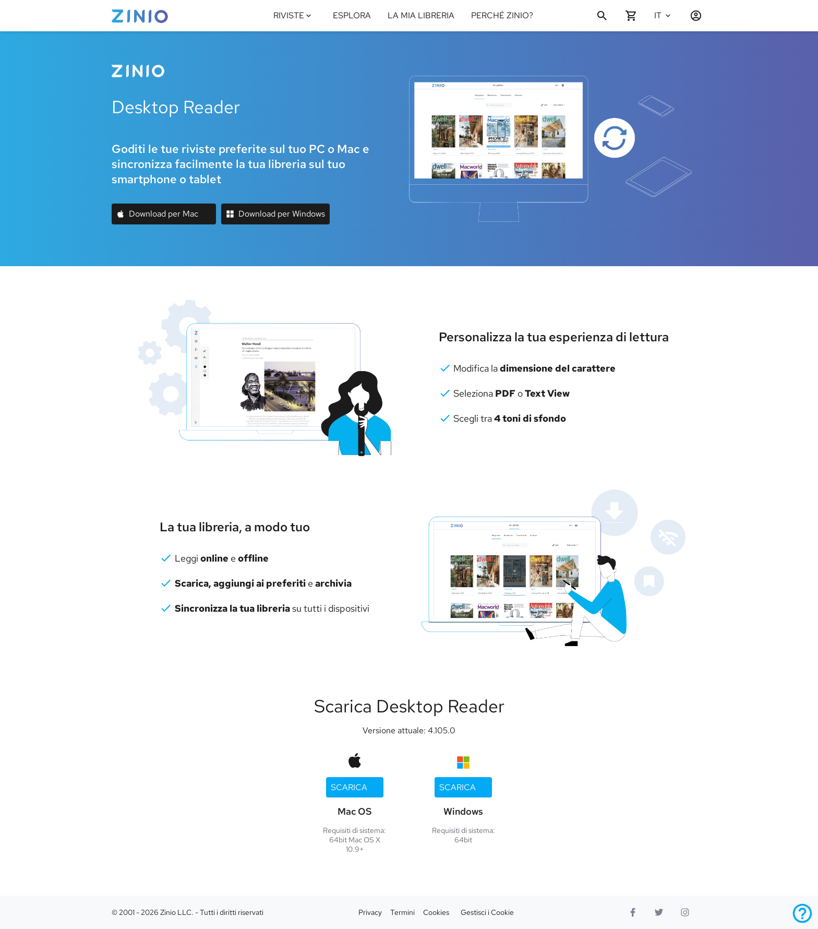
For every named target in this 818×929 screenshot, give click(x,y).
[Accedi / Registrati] (691, 15)
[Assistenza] (802, 913)
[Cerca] (602, 15)
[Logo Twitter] (658, 912)
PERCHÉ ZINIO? (502, 15)
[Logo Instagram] (684, 912)
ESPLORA (352, 15)
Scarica (349, 787)
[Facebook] (632, 912)
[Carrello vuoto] (631, 15)
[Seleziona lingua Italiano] (665, 15)
